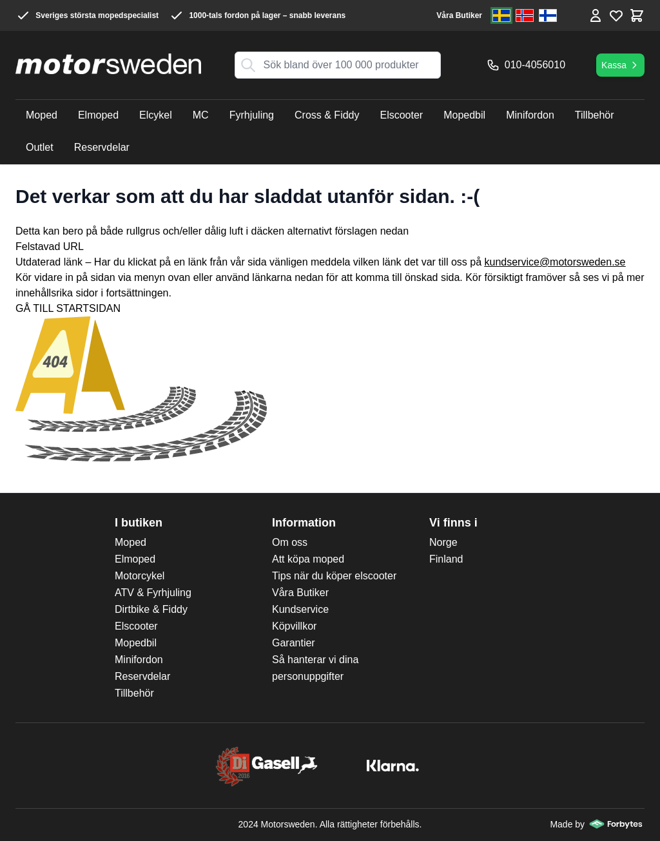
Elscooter (136, 626)
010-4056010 (526, 65)
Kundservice (300, 609)
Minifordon (139, 659)
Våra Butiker (459, 15)
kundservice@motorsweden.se (555, 261)
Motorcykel (139, 575)
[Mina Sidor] (595, 15)
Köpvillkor (294, 626)
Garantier (293, 642)
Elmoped (135, 559)
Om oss (289, 542)
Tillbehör (134, 693)
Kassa (620, 65)
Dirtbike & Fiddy (151, 609)
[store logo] (108, 63)
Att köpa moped (308, 559)
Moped (130, 542)
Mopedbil (136, 642)
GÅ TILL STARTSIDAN (68, 308)
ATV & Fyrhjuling (153, 592)
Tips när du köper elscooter (334, 575)
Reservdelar (142, 676)
